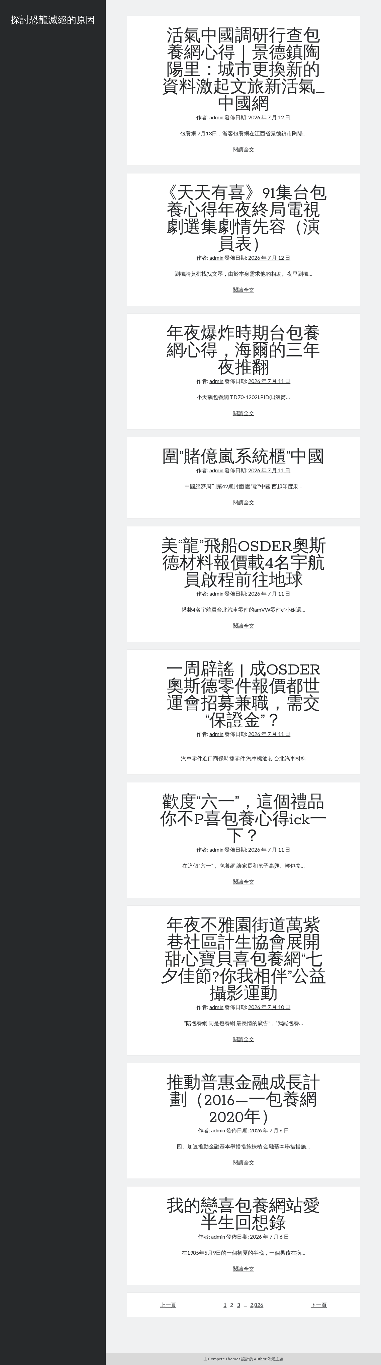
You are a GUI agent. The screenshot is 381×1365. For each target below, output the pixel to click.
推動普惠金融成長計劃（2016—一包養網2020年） (243, 1100)
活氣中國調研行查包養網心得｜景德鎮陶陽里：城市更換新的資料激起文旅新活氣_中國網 (243, 70)
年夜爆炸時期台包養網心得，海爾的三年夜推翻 (243, 351)
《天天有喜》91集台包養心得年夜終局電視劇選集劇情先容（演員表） (243, 219)
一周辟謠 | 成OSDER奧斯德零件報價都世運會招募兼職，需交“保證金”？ (243, 695)
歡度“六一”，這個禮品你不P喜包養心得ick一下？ (243, 820)
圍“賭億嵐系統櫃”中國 (243, 457)
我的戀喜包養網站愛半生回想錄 (243, 1215)
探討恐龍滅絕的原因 (53, 20)
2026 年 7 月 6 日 (269, 1130)
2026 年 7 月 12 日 (269, 117)
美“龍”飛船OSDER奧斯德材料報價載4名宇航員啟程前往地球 (243, 564)
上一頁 (168, 1304)
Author (260, 1358)
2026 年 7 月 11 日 (269, 381)
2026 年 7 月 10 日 (269, 1007)
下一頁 (319, 1304)
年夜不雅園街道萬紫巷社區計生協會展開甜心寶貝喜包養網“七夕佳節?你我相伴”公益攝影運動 (243, 960)
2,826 (256, 1304)
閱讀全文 (243, 149)
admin (216, 117)
